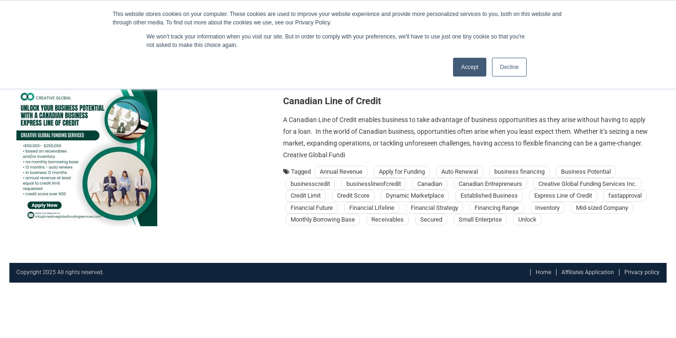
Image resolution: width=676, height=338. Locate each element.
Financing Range (497, 207)
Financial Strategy (434, 207)
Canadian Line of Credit (332, 101)
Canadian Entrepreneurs (490, 183)
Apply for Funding (402, 171)
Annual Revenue (341, 171)
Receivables (387, 219)
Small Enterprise (480, 219)
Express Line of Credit (563, 195)
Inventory (547, 207)
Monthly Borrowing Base (323, 219)
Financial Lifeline (371, 207)
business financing (519, 171)
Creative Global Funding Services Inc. (587, 183)
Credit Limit (306, 195)
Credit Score (353, 195)
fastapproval (625, 195)
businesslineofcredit (373, 183)
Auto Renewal (459, 171)
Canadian (429, 183)
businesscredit (310, 183)
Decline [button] (509, 67)
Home (543, 272)
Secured (431, 219)
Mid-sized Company (602, 207)
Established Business (489, 195)
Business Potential (586, 171)
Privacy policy (642, 272)
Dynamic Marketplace (415, 195)
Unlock (527, 219)
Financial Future (312, 207)
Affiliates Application (587, 272)
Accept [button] (469, 67)
